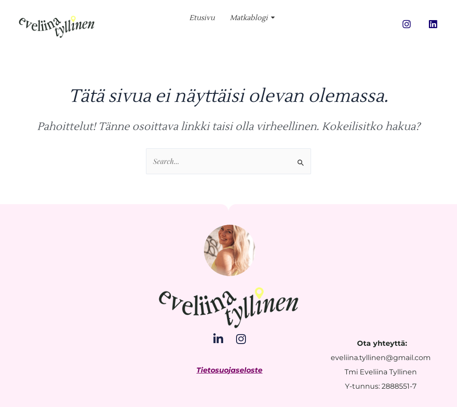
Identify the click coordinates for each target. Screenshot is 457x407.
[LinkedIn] (218, 338)
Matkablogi (250, 17)
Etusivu (202, 17)
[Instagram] (241, 338)
